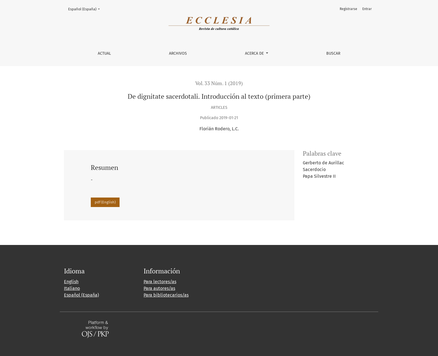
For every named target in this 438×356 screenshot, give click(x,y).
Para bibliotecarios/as (166, 295)
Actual (104, 53)
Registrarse (348, 9)
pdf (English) (105, 202)
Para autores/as (159, 288)
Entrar (367, 9)
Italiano (72, 288)
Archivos (178, 53)
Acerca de (255, 53)
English (71, 281)
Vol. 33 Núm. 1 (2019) (219, 83)
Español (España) (86, 8)
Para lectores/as (160, 281)
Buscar (333, 53)
